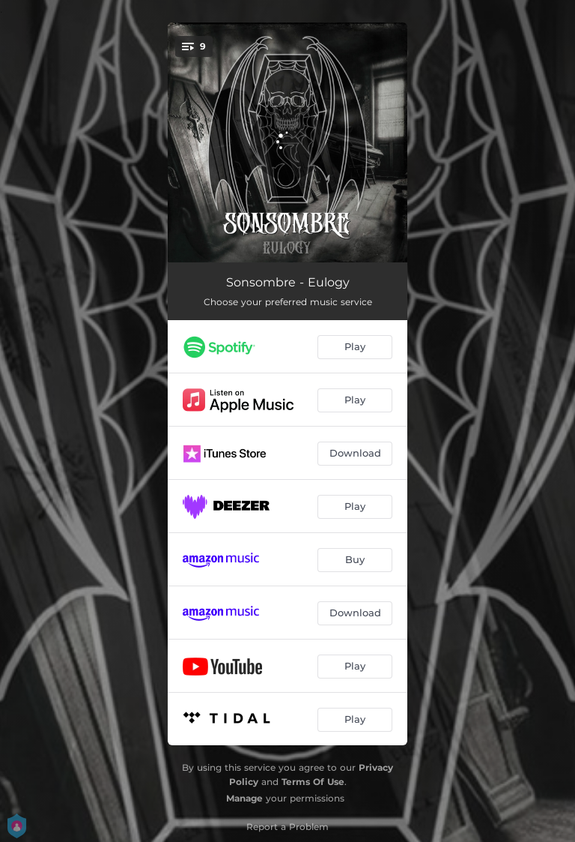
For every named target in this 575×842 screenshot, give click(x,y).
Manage (244, 798)
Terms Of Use (313, 781)
